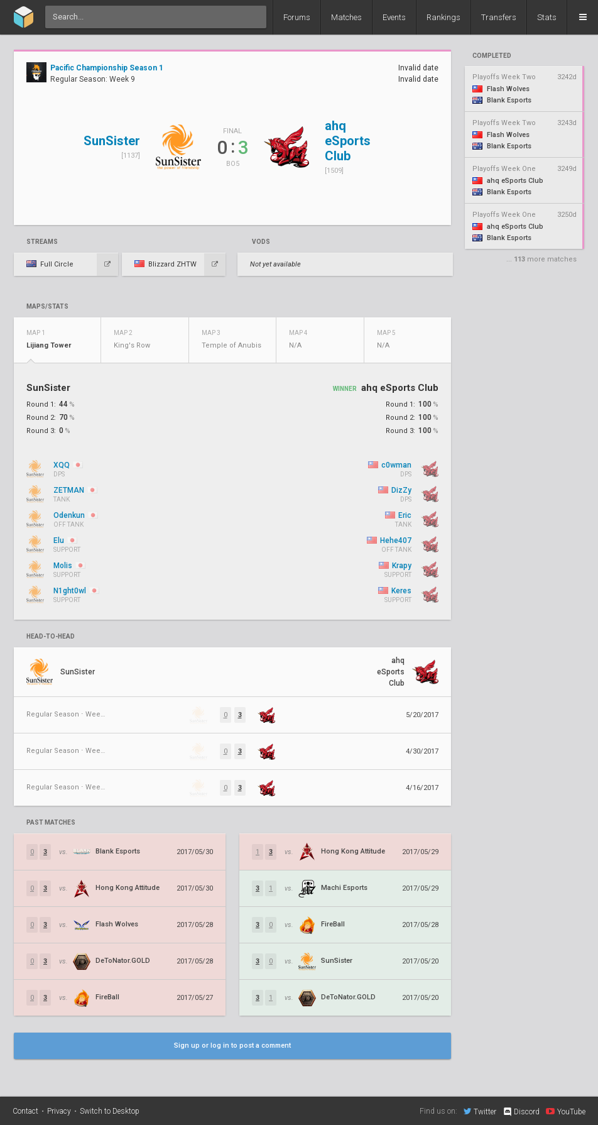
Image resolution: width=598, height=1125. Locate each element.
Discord (521, 1112)
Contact (25, 1111)
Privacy (59, 1111)
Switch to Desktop (109, 1111)
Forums (296, 17)
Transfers (498, 17)
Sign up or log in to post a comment (232, 1045)
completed (491, 56)
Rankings (443, 17)
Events (394, 17)
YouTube (565, 1111)
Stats (547, 17)
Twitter (480, 1111)
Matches (346, 17)
